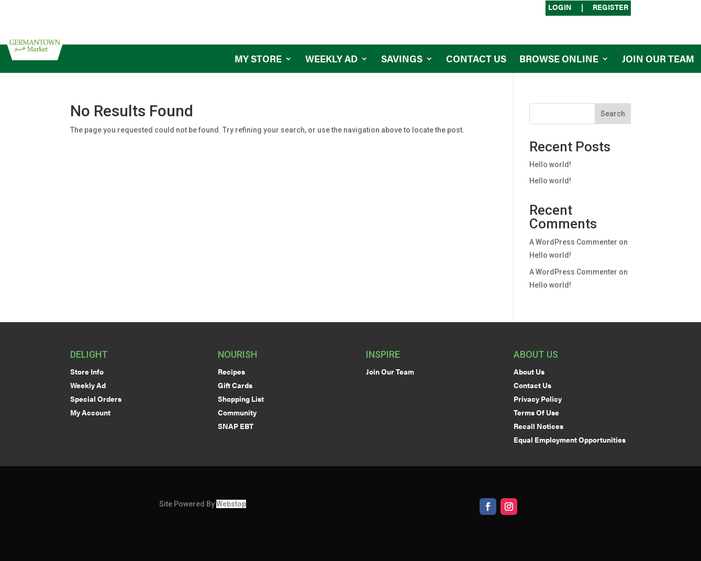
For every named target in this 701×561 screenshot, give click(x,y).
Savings (401, 60)
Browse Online (558, 60)
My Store (258, 60)
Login (560, 7)
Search (612, 113)
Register (610, 7)
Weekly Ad (331, 60)
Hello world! (550, 164)
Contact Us (476, 60)
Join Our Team (658, 60)
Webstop (231, 504)
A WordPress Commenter (573, 242)
